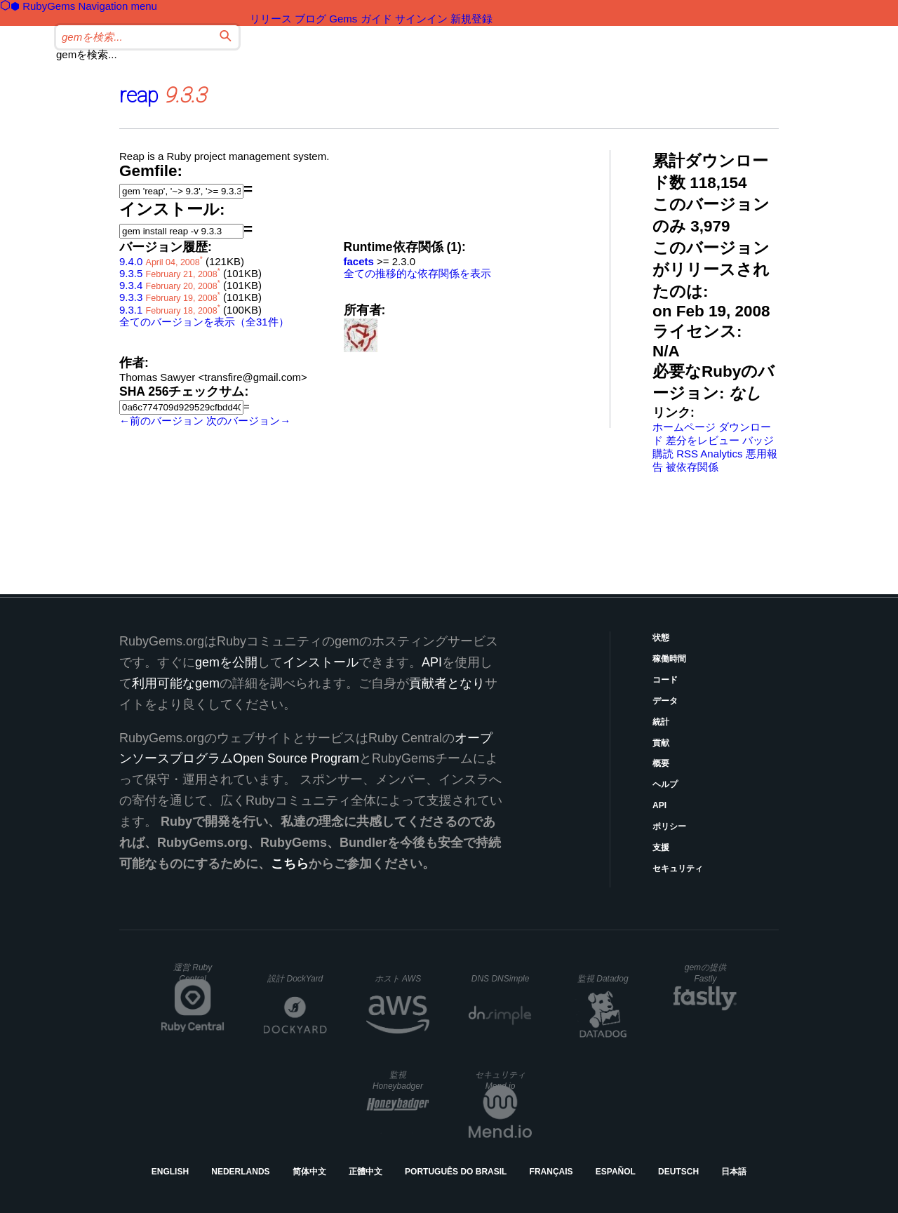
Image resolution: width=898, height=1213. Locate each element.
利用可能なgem (176, 683)
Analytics (721, 454)
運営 (192, 973)
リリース (271, 19)
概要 (660, 763)
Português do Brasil (456, 1172)
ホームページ (684, 427)
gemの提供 (705, 973)
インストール (320, 662)
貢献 (660, 743)
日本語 (733, 1172)
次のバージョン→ (248, 421)
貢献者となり (447, 683)
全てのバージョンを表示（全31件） (204, 322)
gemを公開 (226, 662)
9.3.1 (130, 310)
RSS (687, 454)
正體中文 (365, 1172)
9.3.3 (130, 298)
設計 (295, 979)
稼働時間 (669, 659)
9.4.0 (130, 261)
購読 (663, 454)
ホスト (398, 979)
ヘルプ (665, 784)
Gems (343, 19)
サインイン (421, 19)
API (659, 805)
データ (665, 701)
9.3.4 (130, 285)
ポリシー (669, 826)
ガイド (376, 19)
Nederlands (240, 1172)
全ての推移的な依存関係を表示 (417, 273)
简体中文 (309, 1172)
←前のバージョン (161, 421)
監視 (603, 979)
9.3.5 (130, 273)
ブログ (310, 19)
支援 (660, 847)
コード (665, 680)
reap (139, 95)
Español (616, 1172)
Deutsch (678, 1172)
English (170, 1172)
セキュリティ (677, 868)
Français (551, 1172)
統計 (660, 722)
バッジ (758, 440)
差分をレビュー (702, 440)
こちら (290, 864)
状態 (660, 638)
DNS (500, 979)
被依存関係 (692, 467)
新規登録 (471, 19)
